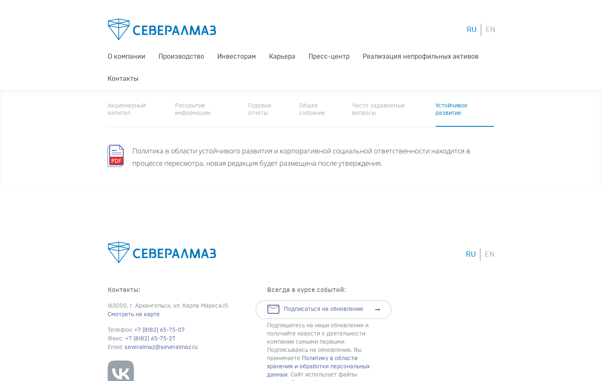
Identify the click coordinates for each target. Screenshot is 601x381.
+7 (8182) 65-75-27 (150, 339)
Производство (181, 56)
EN (490, 30)
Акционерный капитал (126, 109)
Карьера (282, 56)
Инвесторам (236, 56)
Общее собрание (312, 109)
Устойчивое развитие (451, 109)
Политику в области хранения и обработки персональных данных (318, 367)
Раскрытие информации (192, 109)
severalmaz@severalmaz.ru (161, 347)
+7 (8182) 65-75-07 (159, 330)
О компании (126, 56)
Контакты (123, 78)
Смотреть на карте (134, 314)
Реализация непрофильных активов (421, 56)
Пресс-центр (329, 56)
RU (472, 30)
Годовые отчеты (260, 109)
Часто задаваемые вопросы (378, 109)
